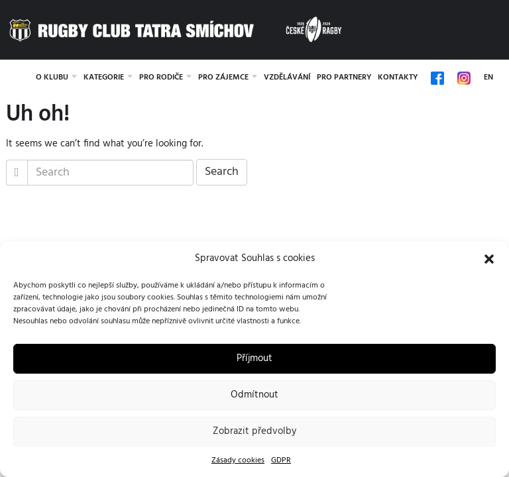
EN (488, 77)
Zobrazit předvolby (254, 431)
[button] (489, 259)
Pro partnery (344, 77)
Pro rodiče (161, 77)
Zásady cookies (237, 460)
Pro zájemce (223, 77)
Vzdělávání (287, 77)
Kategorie (104, 77)
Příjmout (254, 358)
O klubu (52, 77)
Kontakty (398, 77)
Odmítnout (254, 395)
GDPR (281, 460)
